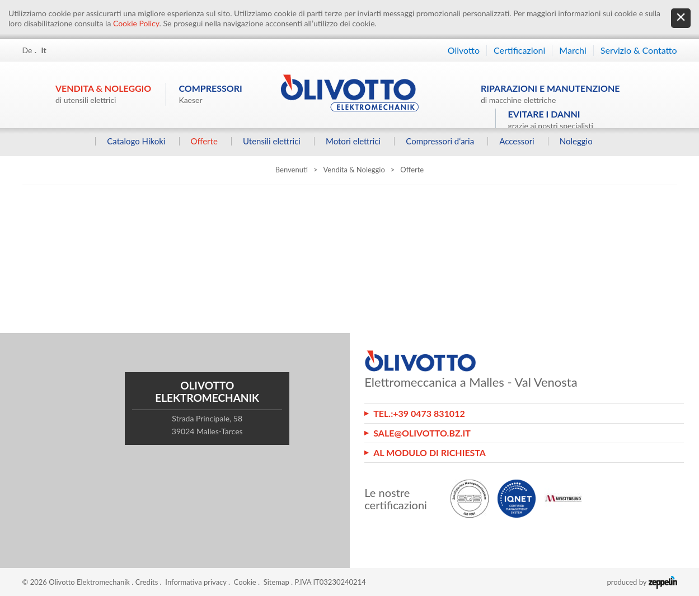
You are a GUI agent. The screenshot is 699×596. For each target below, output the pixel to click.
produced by (642, 582)
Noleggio (575, 141)
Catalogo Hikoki (136, 141)
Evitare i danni (550, 119)
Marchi (572, 50)
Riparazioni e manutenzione (550, 94)
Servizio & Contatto (639, 50)
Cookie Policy (136, 23)
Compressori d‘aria (440, 141)
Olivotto (464, 50)
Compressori (210, 94)
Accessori (516, 141)
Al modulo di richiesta (429, 452)
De (27, 50)
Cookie (245, 582)
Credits (146, 582)
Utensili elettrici (271, 141)
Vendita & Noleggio (103, 94)
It (43, 50)
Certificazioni (519, 50)
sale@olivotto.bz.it (422, 433)
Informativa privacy (195, 582)
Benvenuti (291, 169)
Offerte (203, 141)
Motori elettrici (352, 141)
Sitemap (276, 582)
